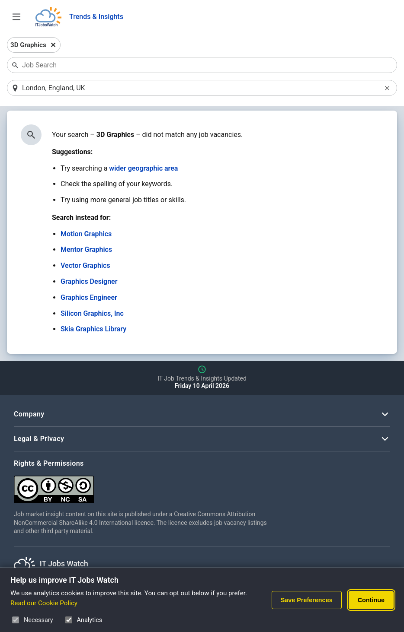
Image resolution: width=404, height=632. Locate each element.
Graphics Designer (89, 281)
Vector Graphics (85, 265)
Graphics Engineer (89, 297)
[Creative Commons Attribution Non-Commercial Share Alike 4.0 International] (143, 486)
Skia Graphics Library (93, 329)
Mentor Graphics (86, 249)
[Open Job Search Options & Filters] (16, 16)
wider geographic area (143, 168)
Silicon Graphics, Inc (92, 313)
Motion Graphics (86, 234)
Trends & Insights (96, 17)
